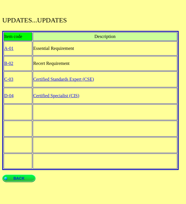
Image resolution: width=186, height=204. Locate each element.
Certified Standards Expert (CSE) (63, 79)
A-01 (9, 48)
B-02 (8, 63)
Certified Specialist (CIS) (56, 95)
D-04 (9, 95)
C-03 (8, 79)
